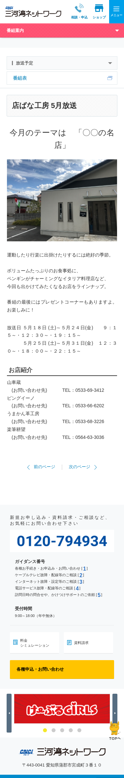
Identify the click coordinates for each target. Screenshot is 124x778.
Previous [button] (10, 713)
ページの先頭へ (115, 730)
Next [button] (115, 713)
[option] (62, 709)
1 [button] (45, 730)
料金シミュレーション (34, 642)
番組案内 (15, 30)
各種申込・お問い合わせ (40, 669)
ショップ (93, 11)
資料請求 (81, 643)
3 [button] (62, 730)
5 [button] (79, 730)
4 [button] (71, 730)
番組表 (20, 78)
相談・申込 (73, 11)
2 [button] (54, 730)
